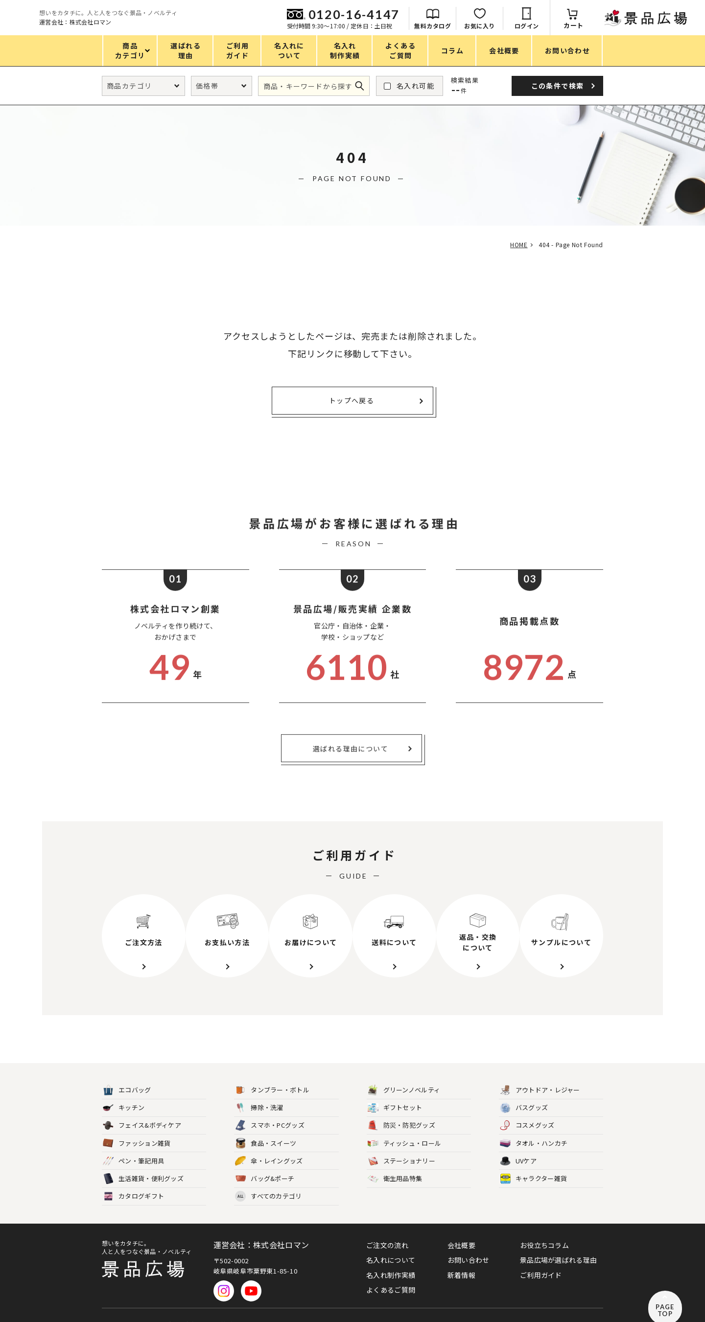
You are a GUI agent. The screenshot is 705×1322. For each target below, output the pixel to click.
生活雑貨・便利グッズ (143, 1162)
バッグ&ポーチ (264, 1162)
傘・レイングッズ (269, 1144)
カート (682, 25)
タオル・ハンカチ (533, 1127)
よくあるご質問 (390, 1273)
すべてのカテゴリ (268, 1180)
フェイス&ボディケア (142, 1109)
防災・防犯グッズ (401, 1109)
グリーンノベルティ (404, 1073)
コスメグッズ (527, 1109)
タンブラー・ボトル (272, 1073)
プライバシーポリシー (132, 1303)
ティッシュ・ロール (405, 1127)
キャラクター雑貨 (533, 1162)
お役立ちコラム (544, 1228)
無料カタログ (540, 26)
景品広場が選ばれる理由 (558, 1243)
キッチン (123, 1091)
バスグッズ (524, 1091)
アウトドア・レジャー (540, 1073)
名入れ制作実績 (390, 1258)
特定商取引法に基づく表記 (213, 1303)
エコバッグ (127, 1073)
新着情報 (461, 1258)
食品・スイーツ (265, 1127)
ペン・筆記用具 (133, 1144)
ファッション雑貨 (136, 1127)
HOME (515, 244)
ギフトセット (395, 1091)
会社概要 (461, 1228)
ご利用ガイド (541, 1258)
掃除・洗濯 (259, 1091)
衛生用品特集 (395, 1162)
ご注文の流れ (387, 1228)
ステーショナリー (401, 1144)
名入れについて (390, 1243)
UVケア (518, 1144)
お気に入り (587, 26)
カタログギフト (133, 1180)
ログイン (635, 26)
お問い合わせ (468, 1243)
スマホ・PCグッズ (270, 1109)
